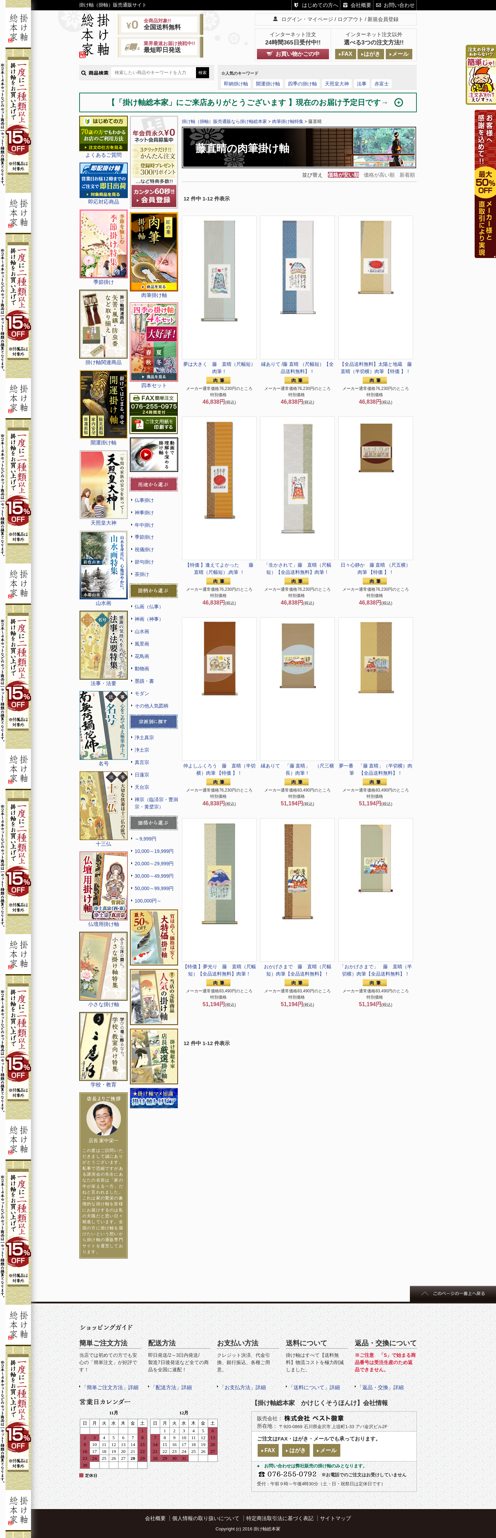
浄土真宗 (144, 737)
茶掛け (142, 574)
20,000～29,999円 (154, 863)
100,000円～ (148, 901)
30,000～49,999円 (154, 876)
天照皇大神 (337, 83)
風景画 (142, 644)
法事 (361, 83)
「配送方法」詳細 (171, 1387)
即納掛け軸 (236, 83)
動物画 (142, 668)
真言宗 (142, 762)
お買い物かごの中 (298, 54)
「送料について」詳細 (314, 1387)
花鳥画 (142, 656)
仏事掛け (144, 500)
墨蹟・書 (144, 681)
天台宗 (142, 787)
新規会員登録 (383, 19)
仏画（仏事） (149, 606)
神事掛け (144, 512)
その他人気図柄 (151, 706)
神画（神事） (149, 619)
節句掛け (144, 562)
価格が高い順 (379, 175)
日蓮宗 (142, 774)
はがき (372, 54)
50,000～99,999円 (154, 888)
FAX (346, 54)
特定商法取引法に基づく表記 (279, 1518)
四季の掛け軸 (302, 83)
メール (400, 54)
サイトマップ (335, 1518)
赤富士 (381, 83)
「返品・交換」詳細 (380, 1387)
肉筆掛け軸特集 (287, 121)
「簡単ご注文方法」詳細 (110, 1387)
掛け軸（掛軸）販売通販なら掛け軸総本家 (224, 121)
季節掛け (144, 537)
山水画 (142, 631)
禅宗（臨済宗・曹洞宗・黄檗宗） (156, 803)
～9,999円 (145, 839)
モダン (142, 693)
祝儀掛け (144, 549)
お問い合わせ (399, 5)
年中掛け (144, 525)
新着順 (407, 175)
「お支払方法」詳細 (242, 1387)
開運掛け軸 (268, 83)
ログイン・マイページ (307, 19)
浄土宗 (142, 750)
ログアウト (350, 19)
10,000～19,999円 (154, 851)
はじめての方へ (320, 5)
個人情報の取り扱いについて (205, 1518)
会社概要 (361, 5)
